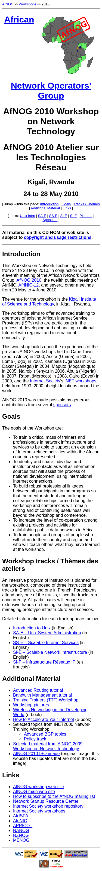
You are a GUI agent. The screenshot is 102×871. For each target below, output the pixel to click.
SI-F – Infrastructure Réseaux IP (44, 662)
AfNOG (8, 4)
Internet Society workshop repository (48, 806)
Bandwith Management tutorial (42, 695)
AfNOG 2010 (28, 280)
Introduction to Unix (32, 628)
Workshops (27, 4)
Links (67, 208)
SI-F (73, 216)
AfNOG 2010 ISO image (36, 753)
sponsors (62, 404)
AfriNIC (20, 820)
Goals (66, 204)
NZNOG (21, 835)
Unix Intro (27, 216)
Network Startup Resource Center (45, 801)
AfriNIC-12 (28, 285)
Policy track (35, 739)
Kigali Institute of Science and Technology (49, 301)
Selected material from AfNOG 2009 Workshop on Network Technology (47, 746)
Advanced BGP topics (45, 734)
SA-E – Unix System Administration (47, 632)
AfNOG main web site (34, 791)
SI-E (63, 216)
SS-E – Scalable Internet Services (46, 642)
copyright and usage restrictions (57, 237)
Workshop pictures (31, 705)
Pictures (86, 216)
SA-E (42, 216)
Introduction (49, 204)
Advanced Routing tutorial (38, 690)
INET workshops (80, 381)
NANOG (21, 830)
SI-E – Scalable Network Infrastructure (50, 652)
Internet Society (45, 381)
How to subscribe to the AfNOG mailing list (54, 796)
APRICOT (22, 825)
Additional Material (45, 208)
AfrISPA (20, 816)
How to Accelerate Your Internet (43, 719)
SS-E (53, 216)
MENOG (21, 840)
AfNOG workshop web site (38, 786)
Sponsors (49, 220)
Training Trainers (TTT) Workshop (45, 700)
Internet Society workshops (39, 811)
